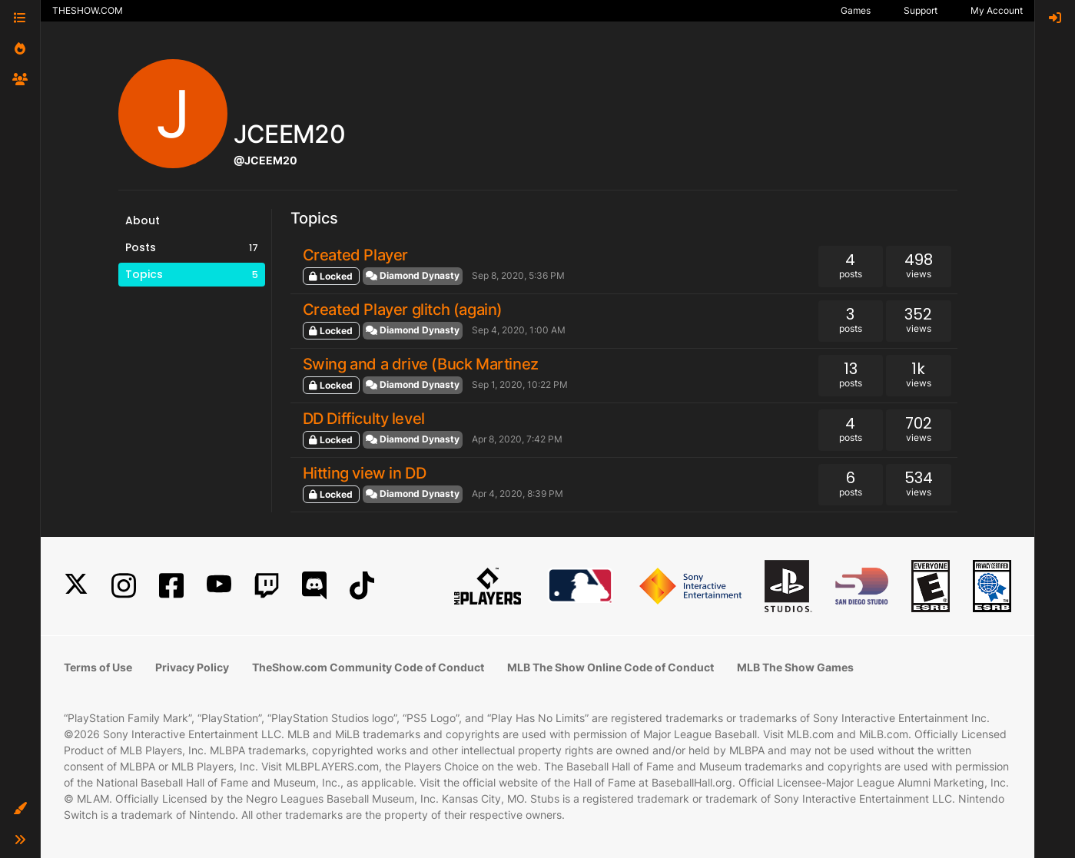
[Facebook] (171, 585)
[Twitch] (266, 585)
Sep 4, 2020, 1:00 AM (519, 330)
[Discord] (314, 585)
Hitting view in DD (364, 473)
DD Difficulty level (364, 418)
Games (856, 10)
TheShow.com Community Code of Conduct (368, 667)
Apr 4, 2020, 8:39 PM (517, 493)
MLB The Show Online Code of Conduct (610, 667)
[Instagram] (123, 585)
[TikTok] (362, 585)
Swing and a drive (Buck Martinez (421, 364)
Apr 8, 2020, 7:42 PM (517, 439)
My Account (996, 10)
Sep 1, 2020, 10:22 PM (520, 384)
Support (920, 10)
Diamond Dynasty (413, 275)
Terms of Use (98, 667)
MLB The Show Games (795, 667)
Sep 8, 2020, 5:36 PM (518, 275)
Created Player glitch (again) (403, 309)
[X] (76, 585)
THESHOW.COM (87, 10)
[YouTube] (219, 585)
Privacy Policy (192, 667)
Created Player (355, 255)
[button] (20, 809)
